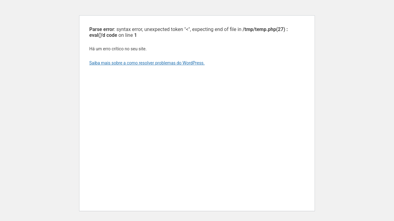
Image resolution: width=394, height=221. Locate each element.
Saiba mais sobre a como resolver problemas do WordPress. (147, 62)
